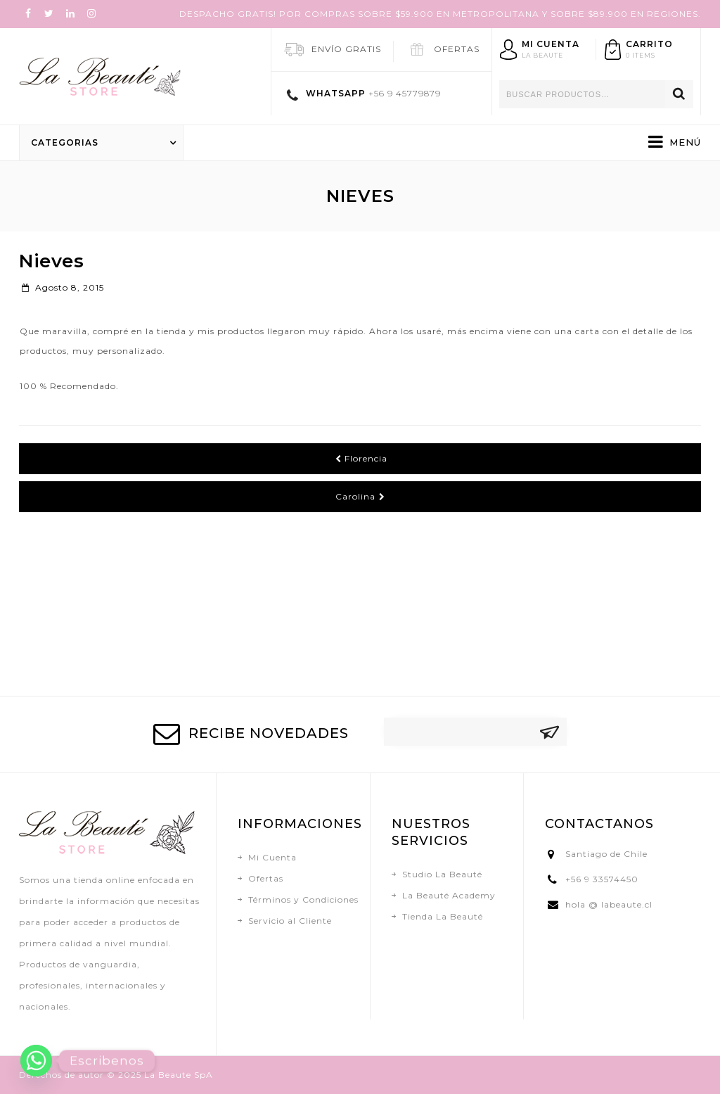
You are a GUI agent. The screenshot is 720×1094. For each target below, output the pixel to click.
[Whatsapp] (36, 1060)
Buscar (679, 94)
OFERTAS (457, 49)
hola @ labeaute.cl (608, 904)
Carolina (360, 496)
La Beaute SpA (178, 1074)
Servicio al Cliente (290, 920)
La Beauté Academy (449, 895)
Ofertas (265, 878)
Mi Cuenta (272, 857)
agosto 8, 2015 (63, 287)
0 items (640, 55)
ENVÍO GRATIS (346, 49)
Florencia (361, 458)
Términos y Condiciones (303, 899)
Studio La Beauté (442, 874)
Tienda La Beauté (442, 916)
